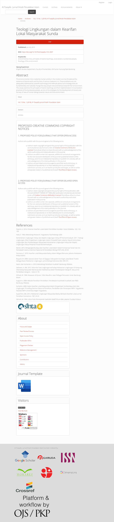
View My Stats (22, 411)
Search (32, 12)
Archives (54, 7)
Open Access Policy (26, 336)
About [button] (79, 7)
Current (45, 7)
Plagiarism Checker (26, 345)
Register (101, 2)
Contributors (24, 359)
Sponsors (23, 355)
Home (20, 18)
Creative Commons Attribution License (47, 195)
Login (110, 2)
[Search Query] (16, 12)
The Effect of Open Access (67, 170)
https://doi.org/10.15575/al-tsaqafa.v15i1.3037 (37, 52)
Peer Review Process (27, 331)
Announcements (66, 7)
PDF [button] (49, 42)
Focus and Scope (26, 327)
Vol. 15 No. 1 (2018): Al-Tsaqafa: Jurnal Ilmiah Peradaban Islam (54, 18)
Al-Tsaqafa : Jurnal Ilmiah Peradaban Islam (20, 7)
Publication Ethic (25, 341)
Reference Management (28, 350)
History (22, 364)
